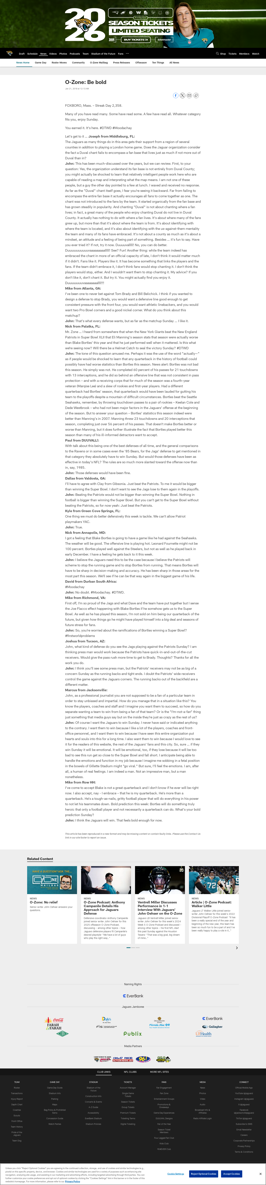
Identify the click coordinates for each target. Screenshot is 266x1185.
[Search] (217, 53)
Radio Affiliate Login (202, 1118)
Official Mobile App (244, 1087)
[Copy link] (196, 96)
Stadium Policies (93, 1124)
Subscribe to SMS (244, 1124)
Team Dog (16, 1140)
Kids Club (164, 1143)
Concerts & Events (93, 1102)
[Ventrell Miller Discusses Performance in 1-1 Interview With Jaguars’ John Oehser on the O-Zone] (160, 905)
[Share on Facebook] (175, 97)
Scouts (17, 1115)
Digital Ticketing (128, 1124)
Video (202, 1099)
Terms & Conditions (244, 1152)
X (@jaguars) (244, 1104)
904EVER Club (164, 1149)
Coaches (17, 1110)
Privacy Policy (244, 1146)
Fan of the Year (164, 1124)
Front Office (17, 1121)
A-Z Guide (93, 1107)
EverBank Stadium (93, 1118)
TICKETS (128, 1082)
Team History (17, 1126)
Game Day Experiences (164, 1113)
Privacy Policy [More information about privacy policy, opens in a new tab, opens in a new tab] (72, 1181)
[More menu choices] (127, 53)
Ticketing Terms (128, 1118)
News (202, 1087)
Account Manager (128, 1087)
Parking (54, 1099)
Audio (202, 1104)
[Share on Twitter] (182, 97)
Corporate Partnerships (244, 1140)
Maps (54, 1104)
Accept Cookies (231, 1173)
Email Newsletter (244, 1129)
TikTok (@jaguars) (244, 1118)
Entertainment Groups (164, 1099)
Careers (244, 1135)
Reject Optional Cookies (203, 1173)
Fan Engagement (164, 1087)
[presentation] (237, 948)
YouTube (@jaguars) (244, 1093)
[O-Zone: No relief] (52, 891)
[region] (133, 1174)
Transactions (17, 1093)
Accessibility (93, 1113)
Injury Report (17, 1099)
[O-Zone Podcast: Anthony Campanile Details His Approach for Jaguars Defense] (106, 905)
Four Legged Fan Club (164, 1138)
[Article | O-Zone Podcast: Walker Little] (214, 901)
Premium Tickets (128, 1113)
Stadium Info (55, 1093)
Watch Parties (55, 1124)
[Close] (260, 1174)
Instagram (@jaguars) (244, 1099)
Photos (202, 1093)
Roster (17, 1087)
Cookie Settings (175, 1173)
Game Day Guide (54, 1087)
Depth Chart (16, 1104)
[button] (128, 948)
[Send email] (189, 97)
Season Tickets (128, 1102)
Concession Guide (54, 1118)
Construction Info (93, 1096)
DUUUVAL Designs (164, 1118)
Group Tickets (128, 1107)
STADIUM (93, 1082)
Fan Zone (164, 1093)
